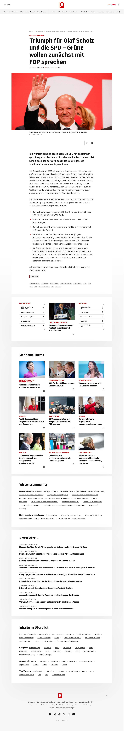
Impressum (31, 702)
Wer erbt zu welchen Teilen (71, 515)
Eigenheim (67, 648)
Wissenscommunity (26, 638)
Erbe (91, 648)
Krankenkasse (36, 651)
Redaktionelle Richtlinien (65, 702)
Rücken (36, 665)
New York (56, 651)
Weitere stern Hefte (92, 638)
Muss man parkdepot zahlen (45, 491)
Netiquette (44, 705)
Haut (63, 661)
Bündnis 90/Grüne (44, 287)
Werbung (70, 705)
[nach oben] (106, 695)
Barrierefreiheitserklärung (46, 702)
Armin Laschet (54, 283)
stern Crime (72, 12)
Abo (112, 5)
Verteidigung (73, 671)
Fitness (72, 661)
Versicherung (89, 651)
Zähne (64, 665)
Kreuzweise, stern (66, 491)
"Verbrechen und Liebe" (27, 12)
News (5, 12)
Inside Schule (14, 12)
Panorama (101, 12)
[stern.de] (62, 5)
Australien (47, 648)
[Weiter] (119, 11)
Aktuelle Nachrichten (83, 634)
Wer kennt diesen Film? (70, 502)
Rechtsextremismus (26, 675)
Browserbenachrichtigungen (65, 708)
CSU (89, 283)
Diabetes (43, 661)
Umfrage (61, 671)
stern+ (53, 12)
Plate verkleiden (51, 515)
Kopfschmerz (24, 665)
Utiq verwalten (34, 705)
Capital (64, 12)
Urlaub (77, 651)
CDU (85, 283)
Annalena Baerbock (66, 283)
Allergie (33, 661)
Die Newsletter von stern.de (37, 634)
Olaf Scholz (45, 283)
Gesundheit (110, 12)
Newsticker (27, 538)
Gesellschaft (85, 12)
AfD (52, 287)
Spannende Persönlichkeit (92, 502)
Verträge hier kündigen (57, 705)
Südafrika (67, 651)
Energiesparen (80, 648)
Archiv (97, 634)
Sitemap (57, 638)
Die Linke (58, 287)
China (57, 648)
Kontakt (51, 708)
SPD (31, 287)
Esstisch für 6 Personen (30, 505)
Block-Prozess (41, 12)
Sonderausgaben (25, 641)
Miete (47, 651)
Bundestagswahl (34, 283)
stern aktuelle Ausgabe (72, 638)
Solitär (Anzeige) (45, 655)
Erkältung (54, 661)
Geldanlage (23, 651)
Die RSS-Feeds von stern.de (61, 634)
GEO (58, 12)
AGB (76, 702)
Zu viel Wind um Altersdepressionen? (44, 502)
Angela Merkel (77, 283)
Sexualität (54, 665)
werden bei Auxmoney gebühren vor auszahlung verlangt (64, 505)
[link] (119, 5)
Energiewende (37, 671)
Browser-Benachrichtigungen (67, 641)
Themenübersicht (44, 638)
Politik (93, 12)
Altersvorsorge (34, 648)
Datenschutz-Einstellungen (83, 705)
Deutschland (39, 31)
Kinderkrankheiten (85, 661)
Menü (7, 5)
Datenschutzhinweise (86, 702)
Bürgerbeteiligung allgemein (57, 495)
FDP (36, 287)
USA (83, 671)
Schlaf (45, 665)
